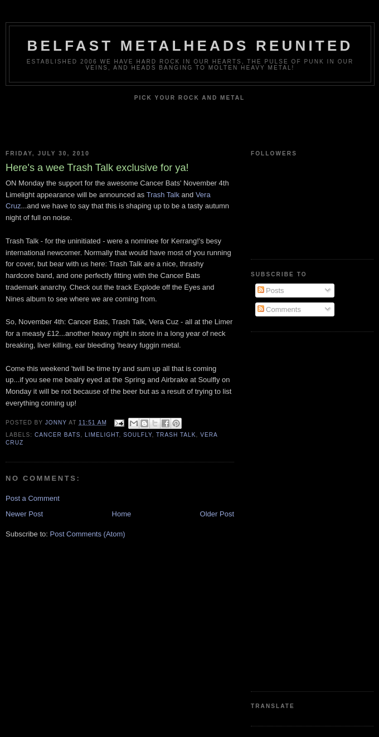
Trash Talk (163, 195)
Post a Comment (33, 498)
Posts (270, 290)
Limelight (102, 435)
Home (122, 514)
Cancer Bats (57, 435)
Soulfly (137, 435)
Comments (279, 309)
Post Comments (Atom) (87, 534)
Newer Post (24, 514)
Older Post (217, 514)
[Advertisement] (295, 510)
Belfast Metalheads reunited (190, 45)
